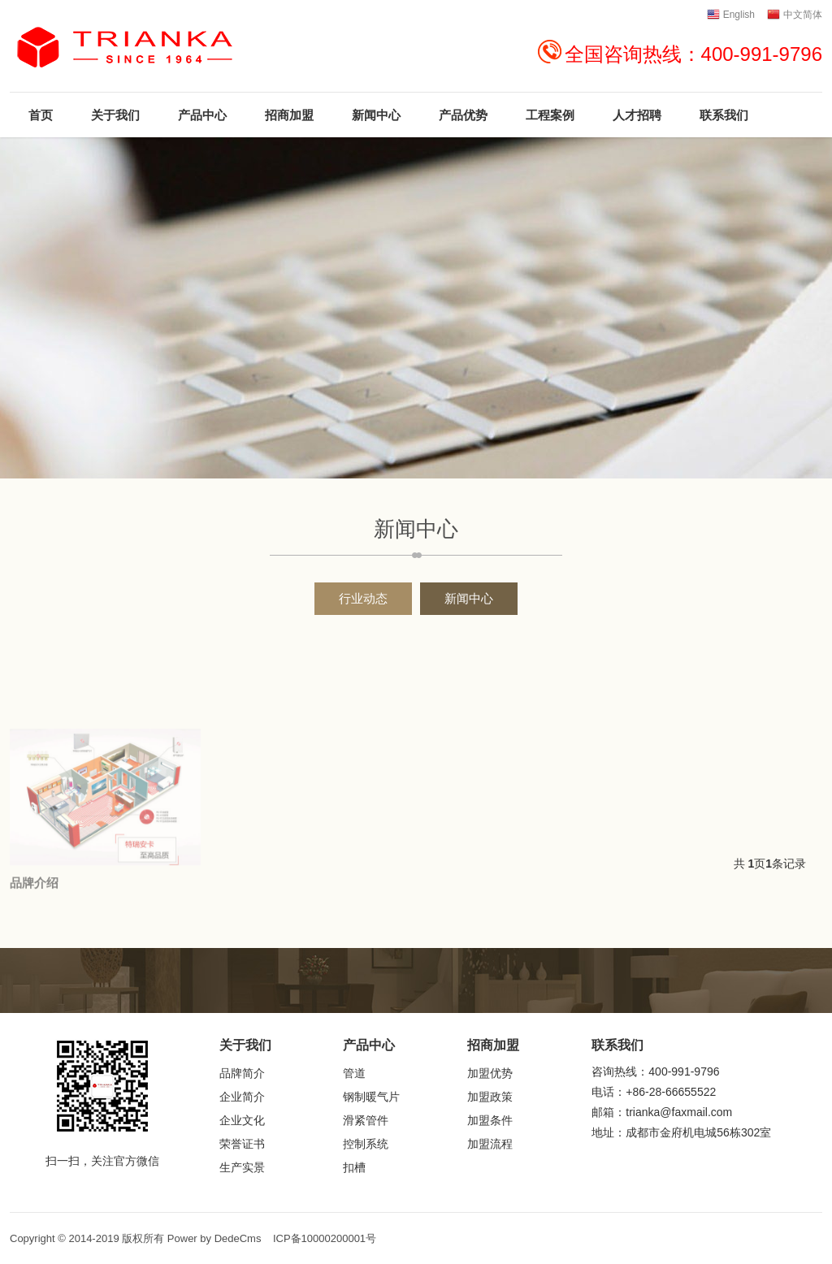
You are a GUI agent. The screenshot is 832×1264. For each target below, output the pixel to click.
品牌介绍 (34, 965)
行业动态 (363, 598)
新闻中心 (468, 598)
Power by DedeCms (214, 1238)
